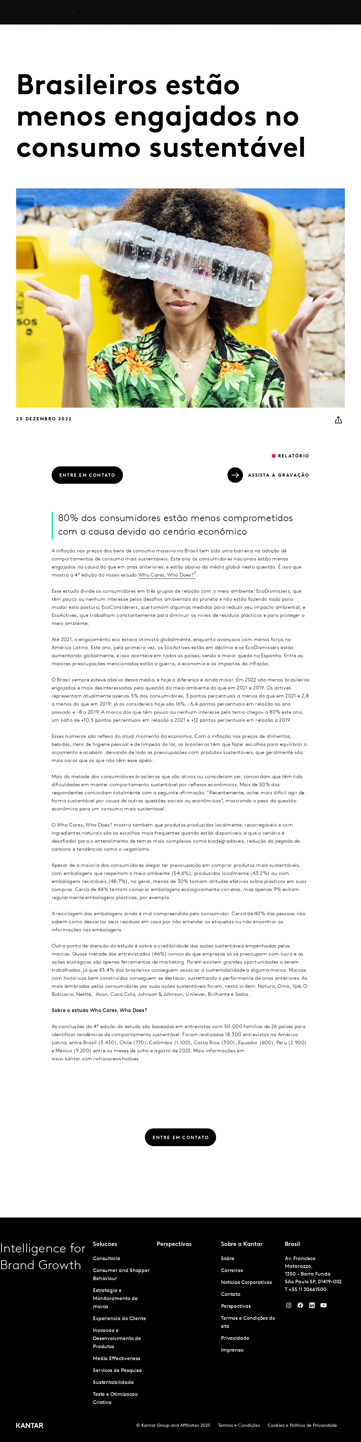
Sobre (280, 12)
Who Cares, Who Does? (166, 587)
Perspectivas (103, 12)
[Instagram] (289, 1306)
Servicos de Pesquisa (117, 1370)
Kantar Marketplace (149, 12)
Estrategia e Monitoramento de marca (115, 1298)
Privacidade (235, 1338)
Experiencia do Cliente (119, 1318)
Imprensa (232, 1350)
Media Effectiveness (116, 1358)
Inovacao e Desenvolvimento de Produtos (117, 1338)
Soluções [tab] (66, 12)
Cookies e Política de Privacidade (302, 1425)
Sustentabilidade (113, 1382)
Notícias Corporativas (246, 1282)
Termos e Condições (239, 1425)
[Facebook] (300, 1306)
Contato (230, 1294)
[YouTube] (312, 1306)
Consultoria (106, 1258)
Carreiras (303, 12)
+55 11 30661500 (307, 1289)
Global (327, 12)
